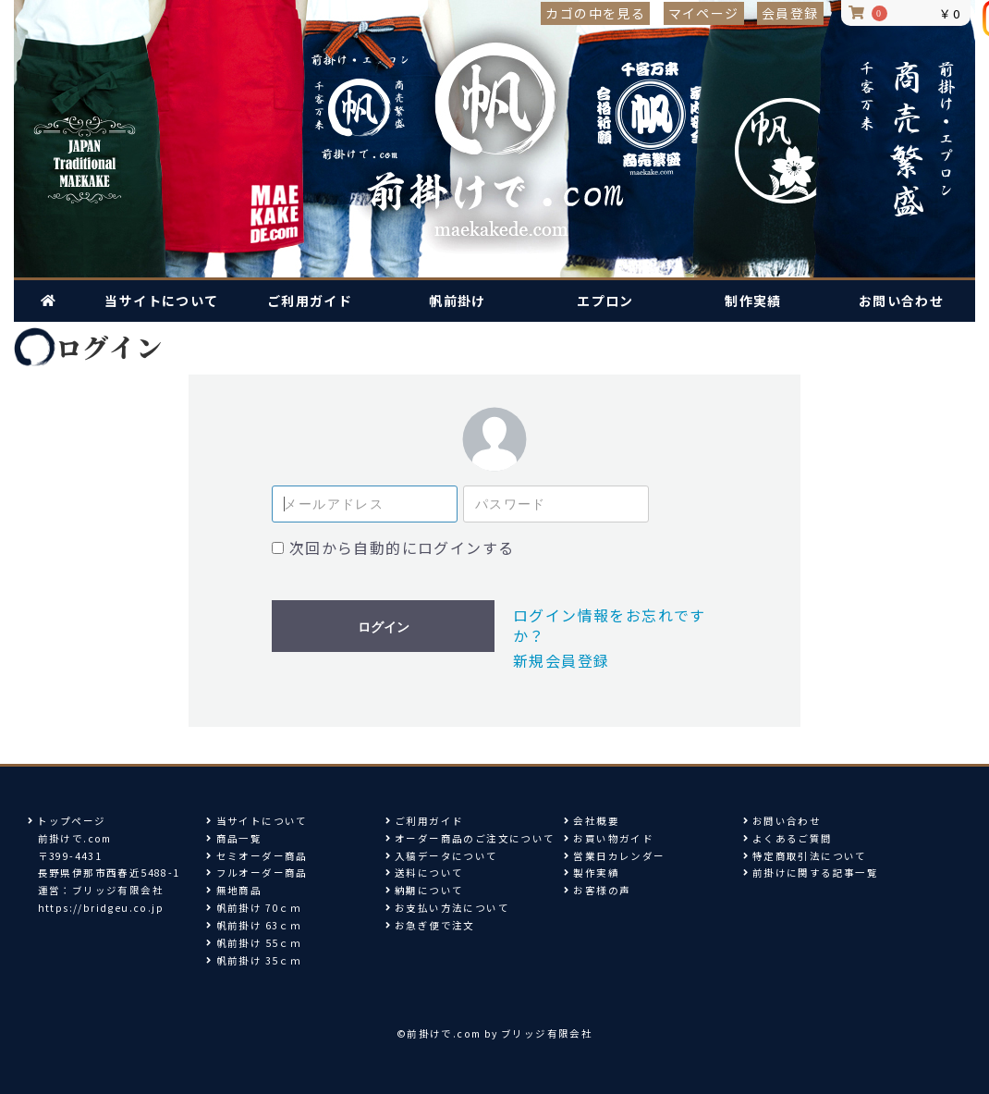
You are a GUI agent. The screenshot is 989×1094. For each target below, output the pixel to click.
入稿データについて (441, 856)
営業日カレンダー (614, 856)
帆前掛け (457, 300)
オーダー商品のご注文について (470, 838)
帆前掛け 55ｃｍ (253, 943)
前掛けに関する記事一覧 (815, 872)
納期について (424, 890)
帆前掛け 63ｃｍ (253, 925)
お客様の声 (597, 890)
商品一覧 (234, 838)
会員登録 (790, 13)
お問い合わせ (901, 300)
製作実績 (591, 872)
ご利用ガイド (309, 300)
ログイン (383, 627)
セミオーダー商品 (256, 856)
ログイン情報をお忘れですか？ (609, 625)
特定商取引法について (805, 856)
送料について (424, 872)
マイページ (703, 13)
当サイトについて (161, 300)
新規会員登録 (561, 660)
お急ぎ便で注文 (430, 925)
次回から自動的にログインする (402, 547)
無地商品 (234, 890)
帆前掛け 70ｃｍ (253, 908)
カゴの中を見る (595, 13)
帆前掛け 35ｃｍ (253, 960)
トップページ (67, 821)
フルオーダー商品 (256, 872)
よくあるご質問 (788, 838)
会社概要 (591, 821)
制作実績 (753, 300)
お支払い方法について (447, 908)
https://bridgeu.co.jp (101, 908)
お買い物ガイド (608, 838)
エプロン (605, 300)
